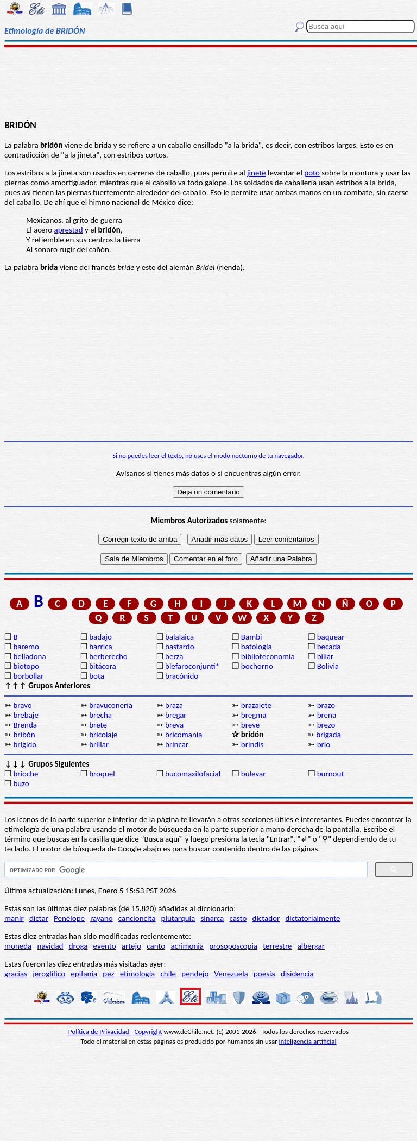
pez (108, 974)
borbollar (28, 676)
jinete (256, 173)
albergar (311, 946)
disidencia (297, 974)
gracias (15, 974)
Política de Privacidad (99, 1031)
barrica (100, 646)
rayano (101, 918)
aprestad (68, 230)
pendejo (194, 974)
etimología (137, 974)
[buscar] (185, 870)
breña (326, 715)
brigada (328, 734)
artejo (131, 946)
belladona (29, 656)
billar (325, 656)
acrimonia (187, 946)
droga (78, 946)
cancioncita (137, 918)
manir (14, 918)
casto (238, 918)
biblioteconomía (268, 656)
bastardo (179, 646)
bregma (254, 715)
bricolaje (103, 734)
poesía (264, 974)
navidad (50, 946)
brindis (252, 744)
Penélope (69, 918)
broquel (102, 774)
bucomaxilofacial (192, 774)
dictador (266, 918)
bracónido (181, 676)
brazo (326, 705)
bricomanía (183, 734)
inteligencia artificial (308, 1041)
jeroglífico (49, 974)
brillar (99, 744)
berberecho (108, 656)
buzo (21, 783)
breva (174, 725)
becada (329, 646)
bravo (22, 705)
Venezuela (231, 974)
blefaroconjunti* (192, 666)
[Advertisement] (208, 82)
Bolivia (328, 666)
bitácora (102, 666)
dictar (38, 918)
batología (256, 646)
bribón (24, 734)
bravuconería (110, 705)
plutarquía (178, 918)
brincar (176, 744)
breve (250, 725)
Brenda (25, 725)
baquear (331, 637)
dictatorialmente (312, 918)
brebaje (26, 715)
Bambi (251, 637)
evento (104, 946)
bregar (176, 715)
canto (156, 946)
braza (174, 705)
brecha (100, 715)
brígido (24, 744)
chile (168, 974)
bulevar (253, 774)
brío (323, 744)
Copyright (148, 1031)
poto (312, 173)
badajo (100, 637)
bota (96, 676)
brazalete (256, 705)
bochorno (257, 666)
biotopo (26, 666)
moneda (17, 946)
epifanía (84, 974)
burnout (330, 774)
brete (98, 725)
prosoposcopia (233, 946)
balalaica (179, 637)
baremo (26, 646)
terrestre (277, 946)
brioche (25, 774)
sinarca (212, 918)
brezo (326, 725)
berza (174, 656)
